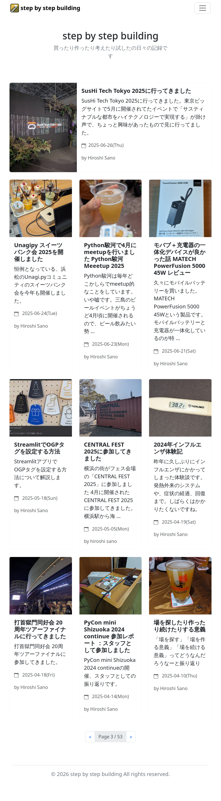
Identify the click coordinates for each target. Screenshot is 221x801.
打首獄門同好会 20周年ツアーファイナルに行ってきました (40, 629)
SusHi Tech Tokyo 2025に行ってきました (136, 91)
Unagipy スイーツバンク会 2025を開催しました (38, 252)
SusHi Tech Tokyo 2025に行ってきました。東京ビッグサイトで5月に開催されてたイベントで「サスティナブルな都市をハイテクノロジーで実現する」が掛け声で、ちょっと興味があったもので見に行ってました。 (143, 116)
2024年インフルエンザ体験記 (177, 448)
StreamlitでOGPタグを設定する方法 (39, 448)
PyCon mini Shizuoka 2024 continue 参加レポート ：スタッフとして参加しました (109, 636)
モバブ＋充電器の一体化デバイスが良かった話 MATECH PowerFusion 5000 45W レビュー (179, 258)
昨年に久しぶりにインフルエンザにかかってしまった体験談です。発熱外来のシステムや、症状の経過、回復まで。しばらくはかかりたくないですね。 (179, 485)
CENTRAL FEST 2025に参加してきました (108, 451)
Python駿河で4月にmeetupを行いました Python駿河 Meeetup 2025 (110, 255)
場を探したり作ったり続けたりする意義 (179, 625)
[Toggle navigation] (203, 8)
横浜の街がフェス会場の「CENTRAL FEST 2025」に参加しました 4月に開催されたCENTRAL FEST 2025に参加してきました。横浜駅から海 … (110, 491)
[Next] (131, 736)
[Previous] (90, 736)
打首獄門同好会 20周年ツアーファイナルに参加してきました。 (40, 653)
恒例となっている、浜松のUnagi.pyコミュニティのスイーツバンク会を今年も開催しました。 (40, 284)
